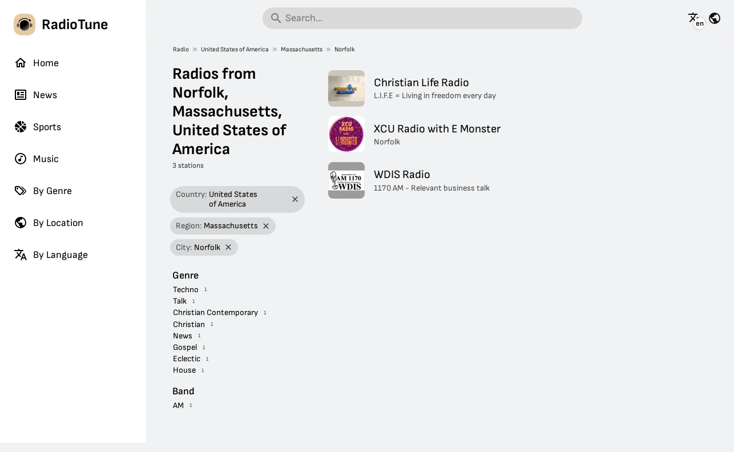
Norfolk (344, 49)
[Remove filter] (295, 199)
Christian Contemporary (215, 312)
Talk (180, 301)
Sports (37, 127)
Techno (186, 289)
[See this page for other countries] (714, 18)
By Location (48, 222)
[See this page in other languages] (694, 18)
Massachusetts (301, 49)
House (184, 370)
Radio (181, 49)
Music (36, 159)
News (35, 95)
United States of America (235, 49)
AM (178, 405)
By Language (51, 254)
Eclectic (186, 359)
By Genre (43, 190)
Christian (189, 324)
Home (36, 63)
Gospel (185, 347)
